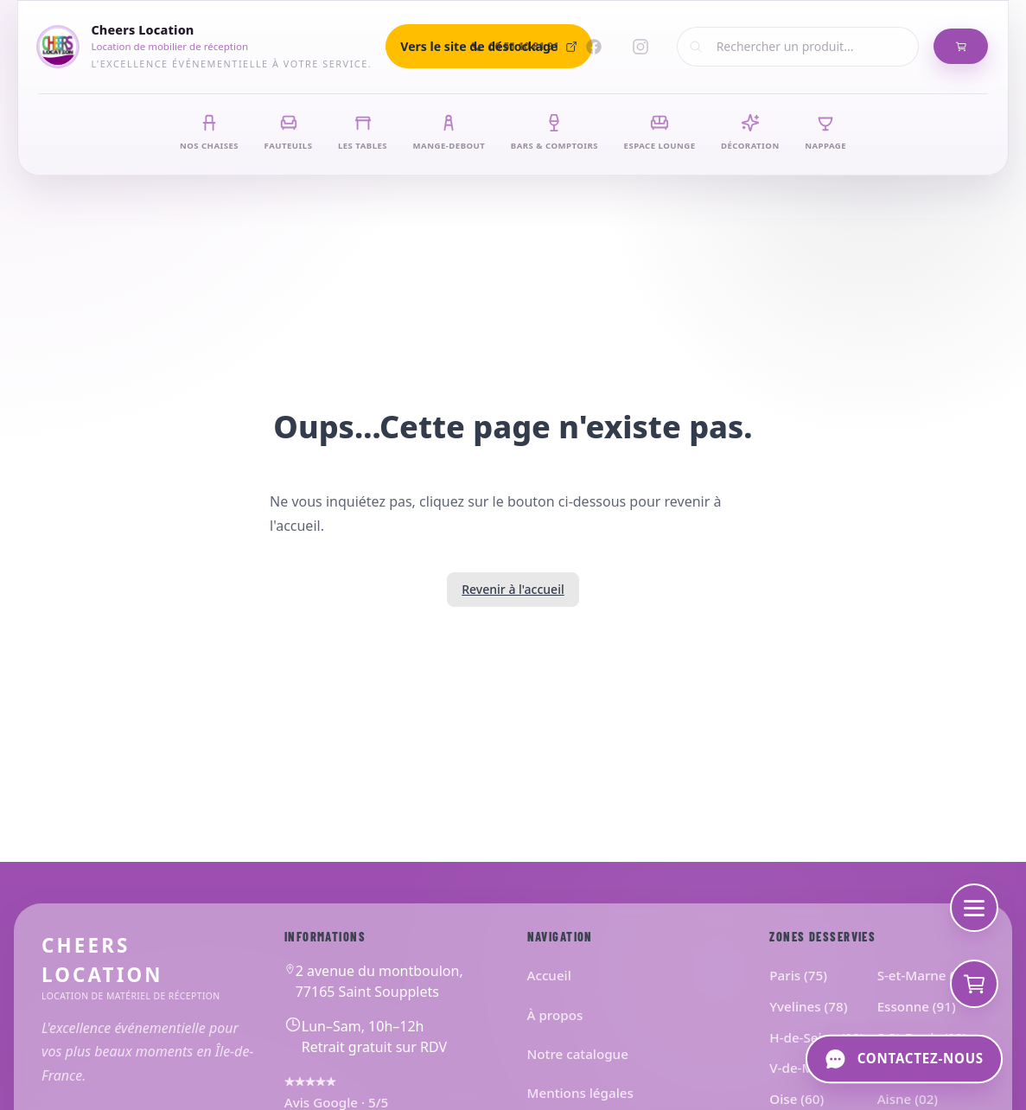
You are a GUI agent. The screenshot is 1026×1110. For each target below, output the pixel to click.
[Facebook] (594, 46)
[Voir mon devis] (974, 984)
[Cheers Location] (205, 45)
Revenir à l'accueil (513, 589)
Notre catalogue (577, 1053)
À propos (555, 1015)
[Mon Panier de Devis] (960, 47)
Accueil (549, 975)
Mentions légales (580, 1092)
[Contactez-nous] (904, 1059)
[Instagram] (640, 46)
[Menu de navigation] (974, 908)
